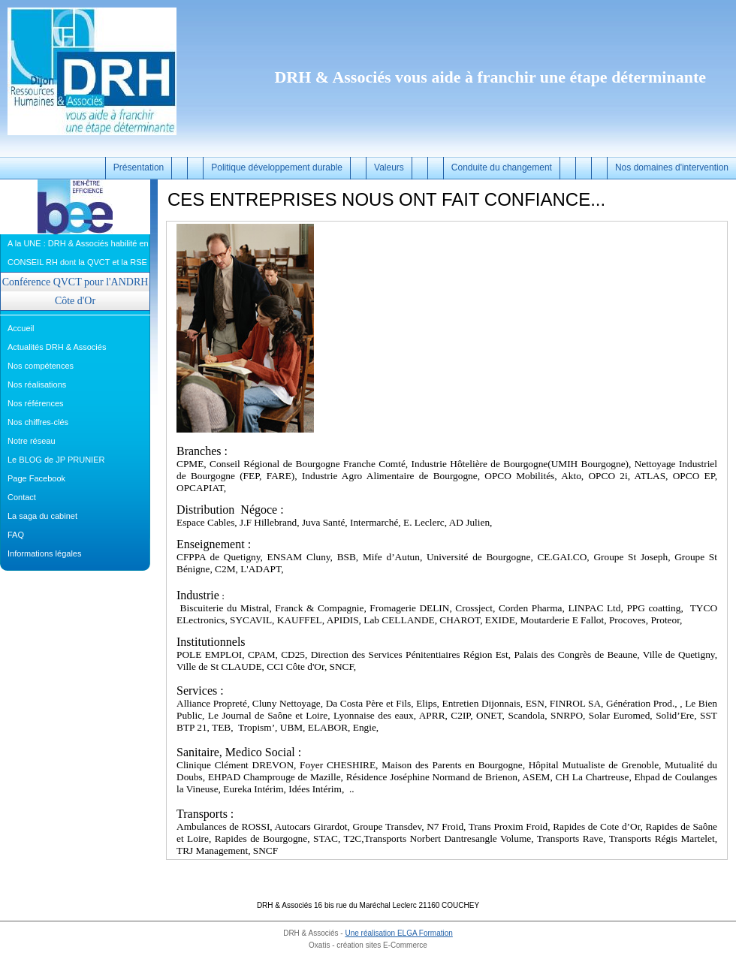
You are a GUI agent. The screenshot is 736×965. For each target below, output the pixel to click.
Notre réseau (32, 440)
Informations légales (44, 553)
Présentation (138, 167)
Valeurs (389, 167)
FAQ (16, 534)
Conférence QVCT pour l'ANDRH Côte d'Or (75, 291)
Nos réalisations (37, 384)
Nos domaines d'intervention (671, 167)
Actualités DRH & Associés (57, 346)
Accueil (21, 328)
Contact (22, 497)
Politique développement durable (276, 167)
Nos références (36, 403)
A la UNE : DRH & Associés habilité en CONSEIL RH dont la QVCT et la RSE (78, 253)
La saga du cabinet (42, 515)
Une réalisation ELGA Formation (398, 933)
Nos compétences (41, 365)
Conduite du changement (501, 167)
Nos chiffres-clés (38, 422)
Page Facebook (36, 478)
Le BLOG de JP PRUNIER (56, 459)
